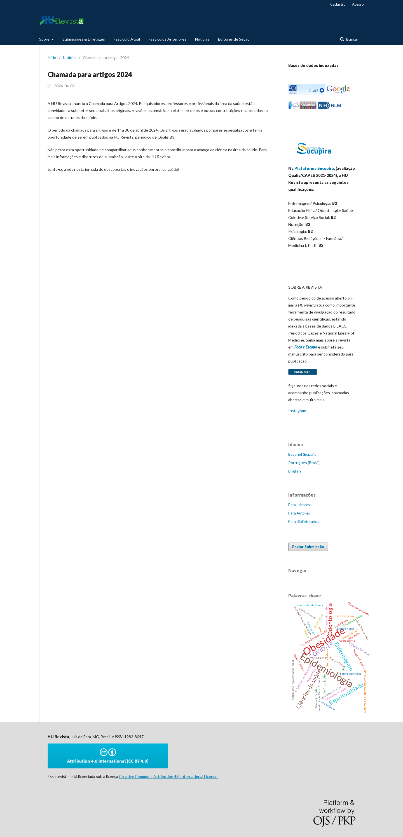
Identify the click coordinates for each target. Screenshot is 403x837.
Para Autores (299, 513)
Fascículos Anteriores (167, 39)
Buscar (351, 39)
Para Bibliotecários (303, 521)
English (294, 471)
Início (52, 57)
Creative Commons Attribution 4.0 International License (168, 776)
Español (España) (303, 454)
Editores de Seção (234, 39)
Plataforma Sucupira (314, 168)
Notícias (202, 39)
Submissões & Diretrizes (83, 39)
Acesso (358, 4)
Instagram (297, 410)
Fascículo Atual (127, 39)
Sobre (44, 39)
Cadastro (338, 4)
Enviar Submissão (308, 546)
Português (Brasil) (304, 462)
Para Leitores (299, 504)
